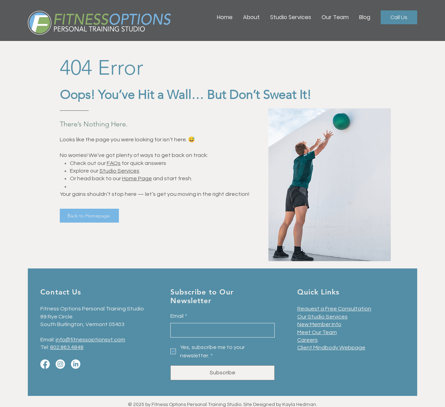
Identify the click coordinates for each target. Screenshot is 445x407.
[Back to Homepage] (89, 216)
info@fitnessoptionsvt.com (90, 339)
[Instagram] (60, 364)
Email (178, 316)
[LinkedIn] (75, 364)
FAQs (114, 163)
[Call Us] (399, 17)
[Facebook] (45, 364)
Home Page (137, 178)
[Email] (220, 330)
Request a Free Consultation (334, 309)
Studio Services (119, 171)
